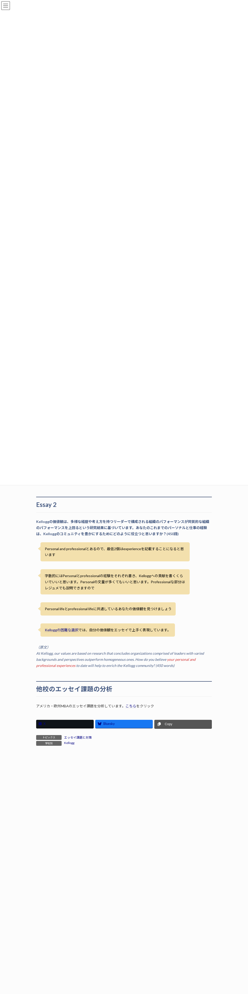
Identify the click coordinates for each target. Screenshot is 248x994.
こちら (131, 706)
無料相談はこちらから (124, 938)
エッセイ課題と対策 (78, 737)
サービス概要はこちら (124, 839)
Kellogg (69, 743)
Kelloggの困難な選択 (61, 630)
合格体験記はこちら (124, 888)
